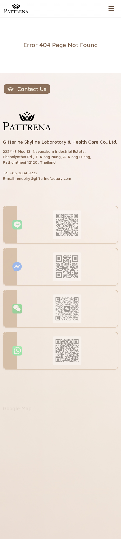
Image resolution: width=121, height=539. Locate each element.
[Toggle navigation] (111, 8)
